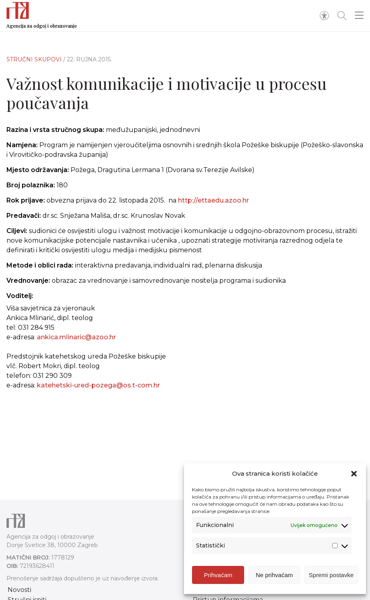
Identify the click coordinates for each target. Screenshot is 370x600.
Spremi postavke (331, 575)
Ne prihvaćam (274, 575)
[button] (354, 474)
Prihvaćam (218, 575)
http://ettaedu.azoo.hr (213, 200)
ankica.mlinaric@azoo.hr (76, 337)
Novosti (19, 590)
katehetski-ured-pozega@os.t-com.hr (98, 385)
